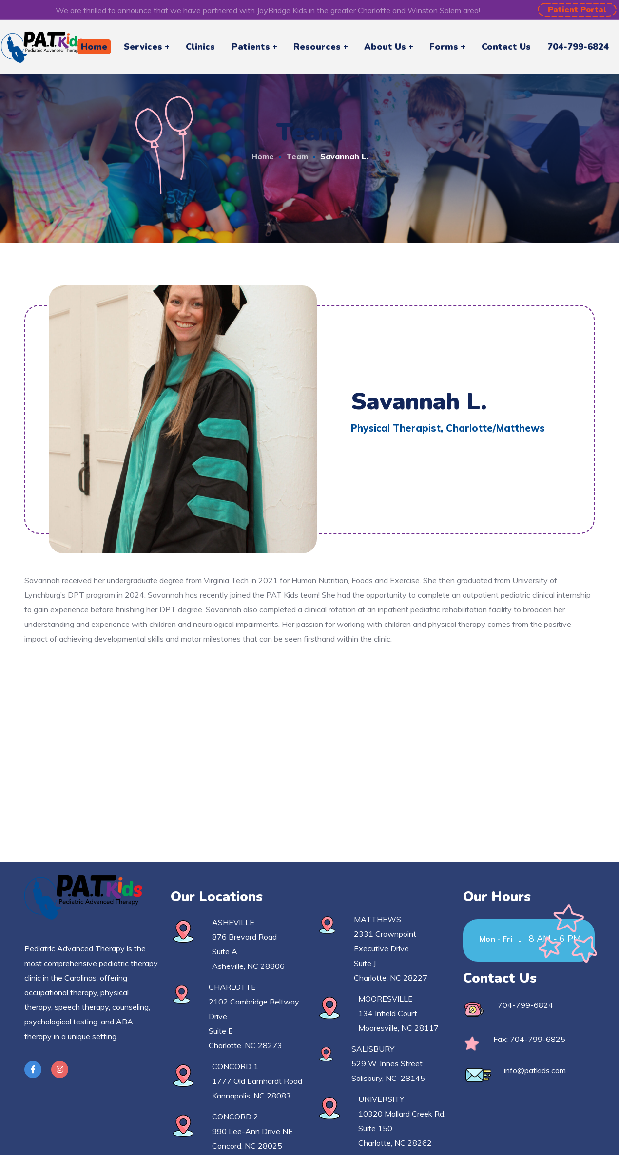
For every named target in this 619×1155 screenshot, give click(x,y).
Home (262, 156)
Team (297, 156)
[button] (577, 9)
